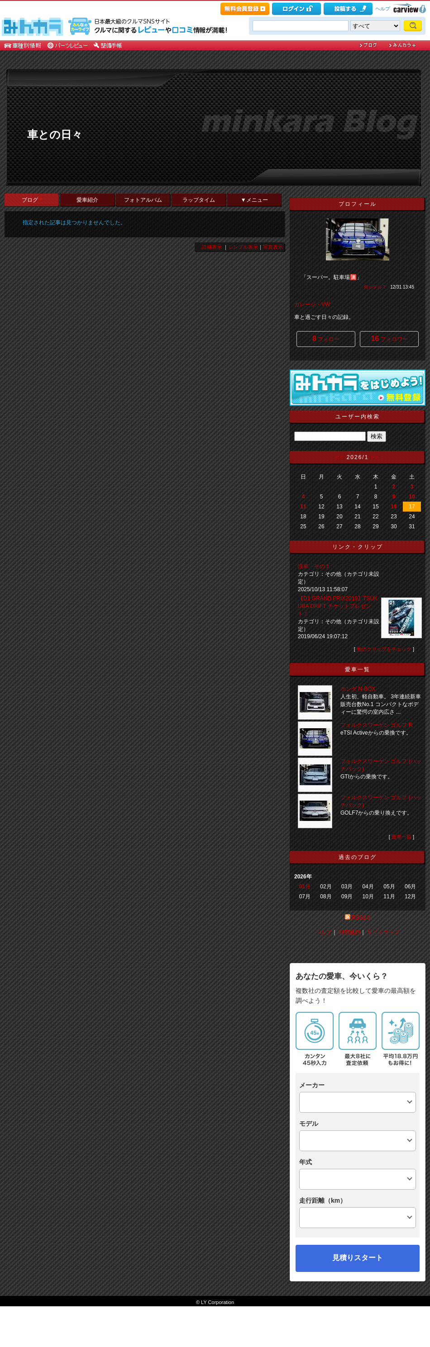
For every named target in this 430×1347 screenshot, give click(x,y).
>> (375, 457)
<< (340, 457)
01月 (305, 886)
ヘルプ (382, 8)
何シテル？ (375, 287)
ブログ (32, 200)
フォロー (325, 338)
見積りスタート (357, 1258)
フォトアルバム (143, 200)
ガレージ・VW (312, 304)
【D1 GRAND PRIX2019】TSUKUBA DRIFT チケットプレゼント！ (337, 606)
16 (394, 506)
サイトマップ (383, 932)
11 (303, 506)
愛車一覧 (401, 837)
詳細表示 (212, 247)
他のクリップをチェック (384, 649)
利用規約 (349, 932)
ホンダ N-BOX (357, 689)
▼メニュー (254, 200)
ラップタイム (198, 200)
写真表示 (273, 247)
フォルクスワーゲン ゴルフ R (376, 725)
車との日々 (54, 134)
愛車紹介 (87, 200)
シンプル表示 (243, 247)
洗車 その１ (314, 566)
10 (412, 496)
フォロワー (389, 338)
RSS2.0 (361, 918)
